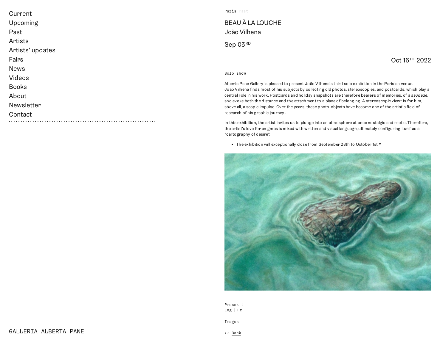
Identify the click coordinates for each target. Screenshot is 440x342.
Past (15, 32)
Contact (20, 114)
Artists (19, 41)
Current (20, 13)
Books (18, 86)
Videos (19, 77)
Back (236, 333)
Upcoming (23, 22)
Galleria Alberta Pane (46, 332)
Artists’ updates (32, 50)
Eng (228, 310)
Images (231, 322)
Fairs (16, 59)
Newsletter (25, 105)
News (17, 68)
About (18, 96)
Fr (239, 310)
